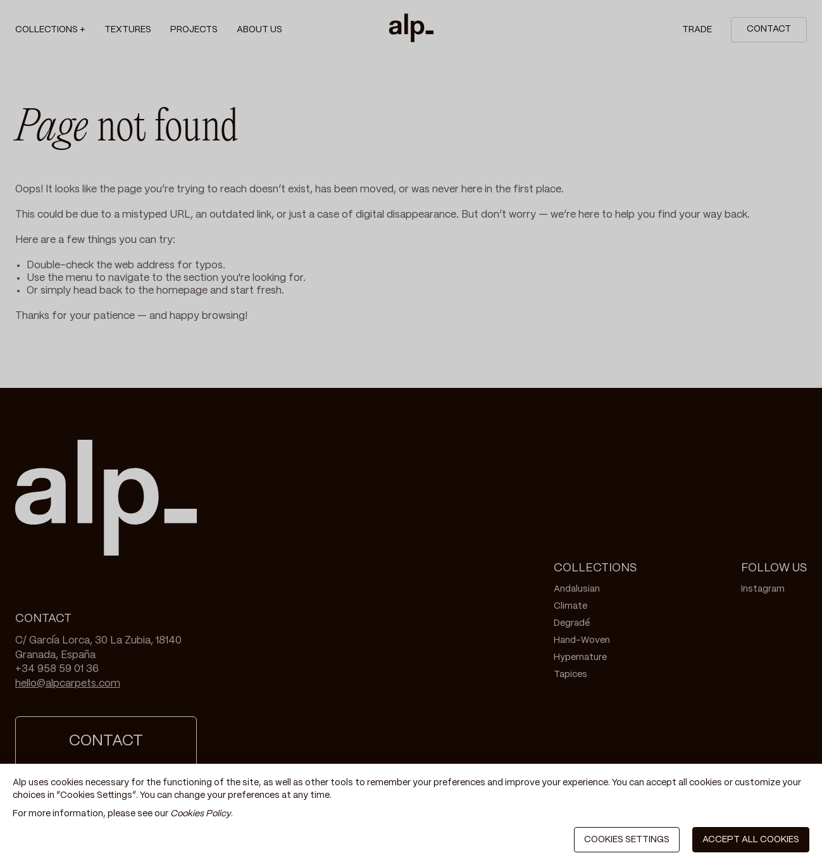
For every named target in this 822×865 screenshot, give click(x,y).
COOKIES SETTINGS (626, 839)
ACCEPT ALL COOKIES (750, 839)
